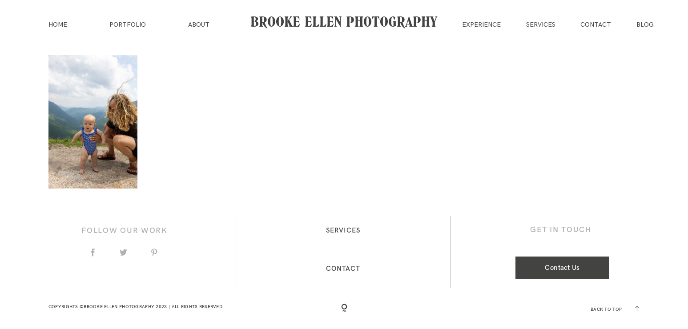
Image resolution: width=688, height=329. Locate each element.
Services (540, 24)
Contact (595, 24)
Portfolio (127, 24)
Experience (481, 24)
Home (57, 24)
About (198, 24)
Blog (645, 24)
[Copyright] (344, 308)
